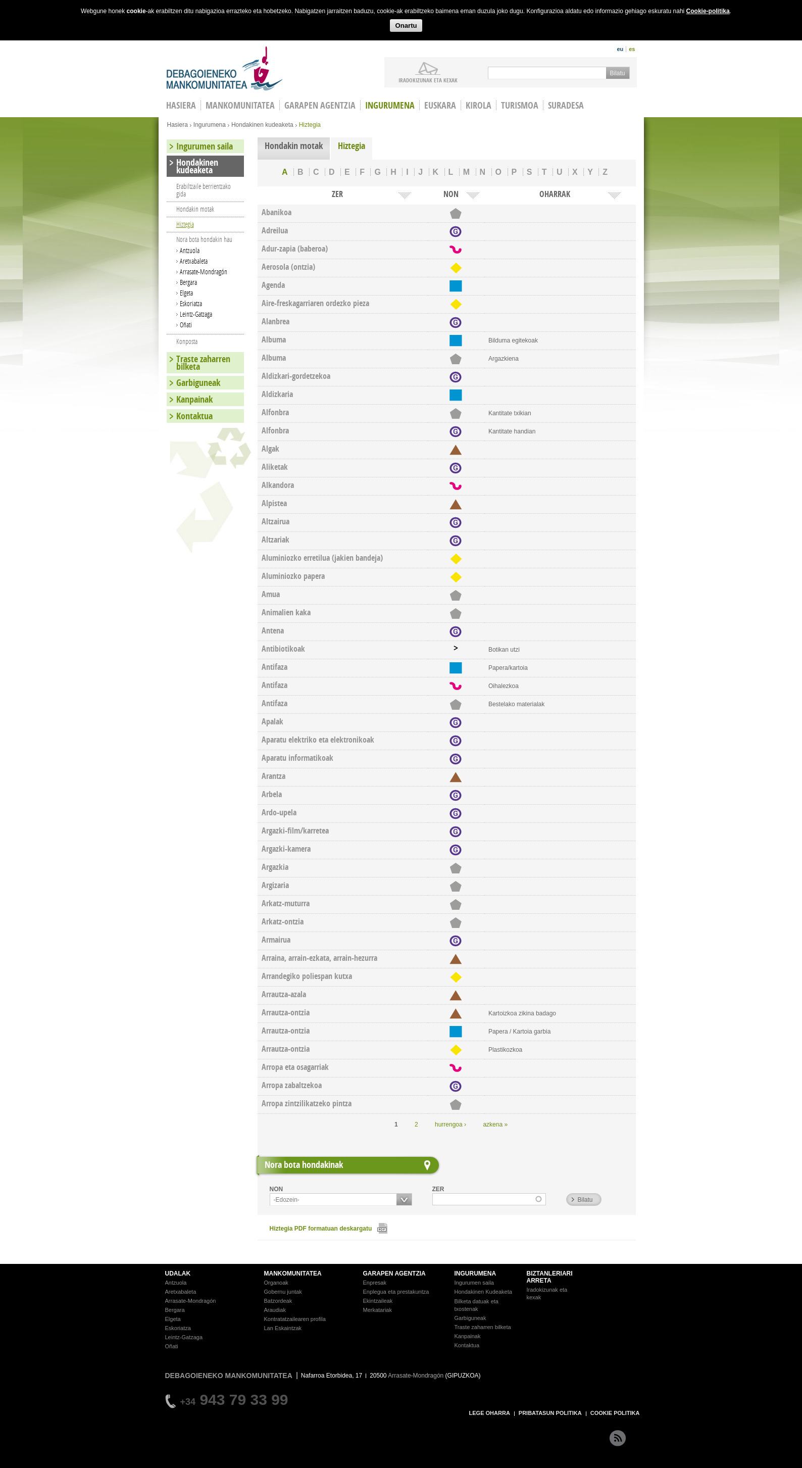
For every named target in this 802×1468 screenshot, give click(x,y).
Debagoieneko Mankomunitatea (225, 68)
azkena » (495, 1124)
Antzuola (189, 250)
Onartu (406, 25)
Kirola (478, 105)
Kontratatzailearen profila (295, 1319)
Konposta (186, 341)
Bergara (188, 282)
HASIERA (181, 105)
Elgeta (186, 293)
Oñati (186, 324)
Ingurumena (390, 105)
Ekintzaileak (378, 1301)
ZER (438, 1189)
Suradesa (566, 105)
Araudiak (275, 1310)
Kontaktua (194, 416)
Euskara (440, 105)
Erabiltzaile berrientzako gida (203, 190)
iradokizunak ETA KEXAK (428, 79)
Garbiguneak (198, 382)
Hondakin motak (294, 145)
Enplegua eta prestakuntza (396, 1292)
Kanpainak (194, 399)
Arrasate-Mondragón (203, 271)
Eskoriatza (191, 303)
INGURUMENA (475, 1273)
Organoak (276, 1283)
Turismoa (519, 105)
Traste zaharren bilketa (203, 363)
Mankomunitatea (240, 105)
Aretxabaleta (194, 261)
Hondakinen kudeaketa (262, 124)
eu (620, 49)
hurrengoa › (450, 1124)
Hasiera (177, 124)
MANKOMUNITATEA (293, 1273)
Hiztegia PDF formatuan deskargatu (321, 1228)
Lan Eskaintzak (283, 1328)
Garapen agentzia (320, 105)
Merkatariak (377, 1310)
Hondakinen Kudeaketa (483, 1292)
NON (276, 1189)
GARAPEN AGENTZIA (394, 1273)
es (632, 49)
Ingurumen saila (204, 146)
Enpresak (374, 1283)
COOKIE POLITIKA (615, 1413)
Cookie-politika (708, 11)
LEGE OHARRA (489, 1413)
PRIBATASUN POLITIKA (550, 1413)
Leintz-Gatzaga (196, 314)
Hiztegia (351, 145)
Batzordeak (278, 1301)
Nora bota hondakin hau (204, 239)
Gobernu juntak (283, 1292)
